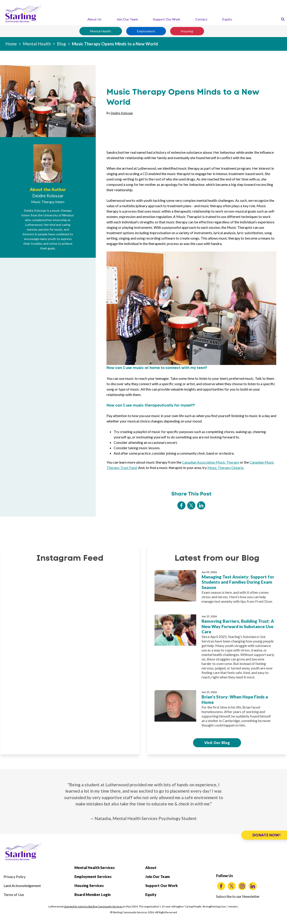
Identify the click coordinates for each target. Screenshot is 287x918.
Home (11, 43)
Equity (227, 19)
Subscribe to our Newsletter (238, 896)
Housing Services (89, 885)
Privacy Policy (15, 876)
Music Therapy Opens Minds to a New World (115, 43)
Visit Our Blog (217, 742)
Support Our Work (166, 19)
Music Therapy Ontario (225, 467)
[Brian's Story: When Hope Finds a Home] (217, 710)
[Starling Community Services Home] (24, 14)
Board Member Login (92, 894)
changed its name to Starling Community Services (93, 906)
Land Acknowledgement (22, 885)
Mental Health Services (94, 867)
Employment (146, 31)
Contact (201, 19)
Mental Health (100, 31)
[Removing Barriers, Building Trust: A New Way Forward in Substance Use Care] (217, 648)
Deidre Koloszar (122, 113)
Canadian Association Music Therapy (210, 462)
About (151, 867)
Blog (61, 43)
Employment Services (93, 876)
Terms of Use (14, 894)
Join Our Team (127, 19)
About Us (94, 19)
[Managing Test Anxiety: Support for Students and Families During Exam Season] (217, 588)
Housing (187, 31)
